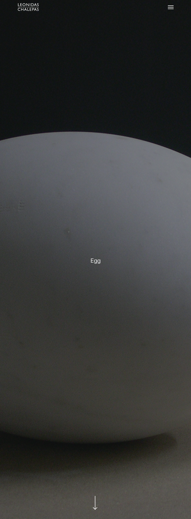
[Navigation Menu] (171, 7)
